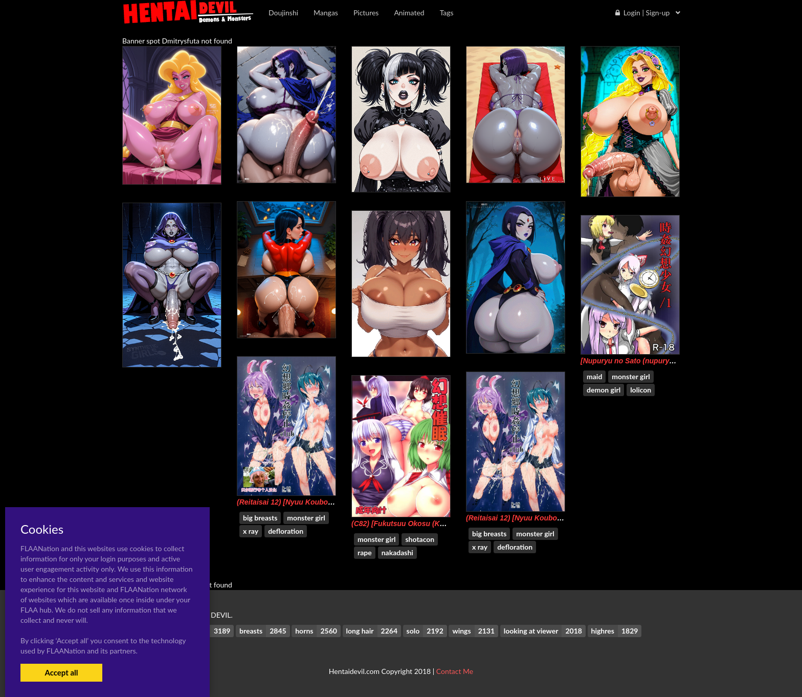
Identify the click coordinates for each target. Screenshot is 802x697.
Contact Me (454, 671)
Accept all (61, 672)
